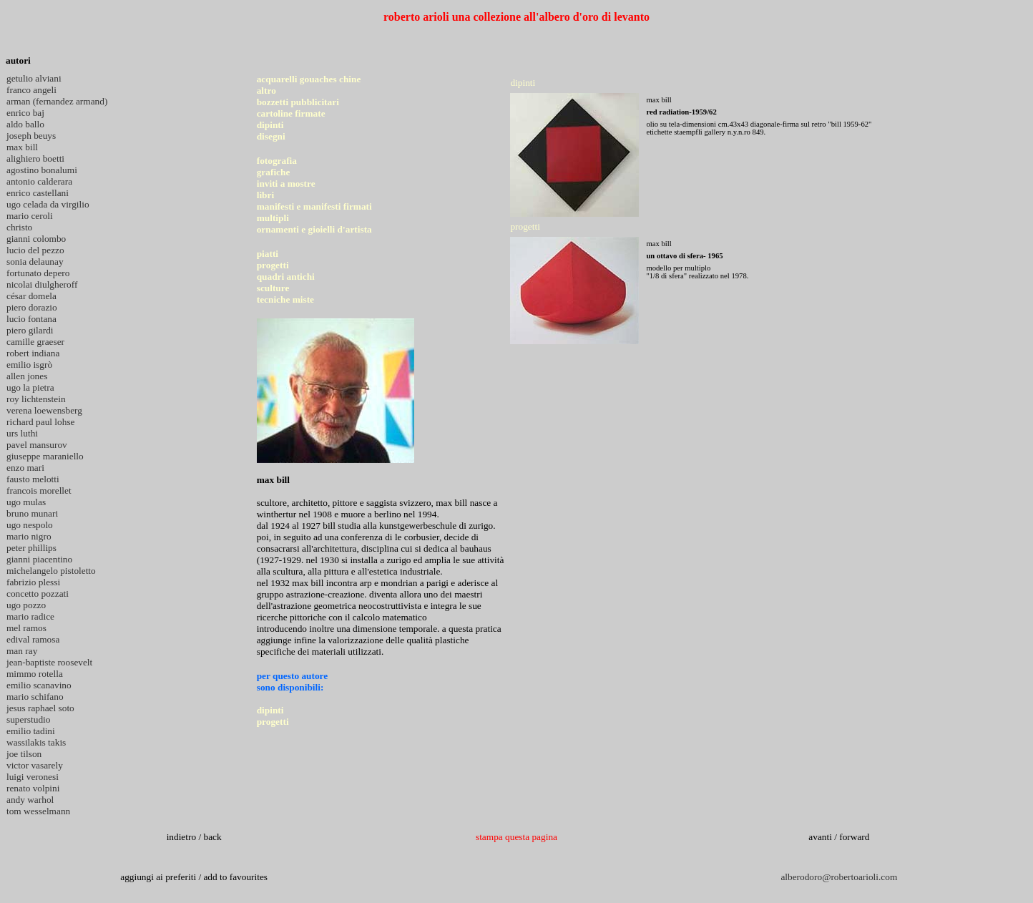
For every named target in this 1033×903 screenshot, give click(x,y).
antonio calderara (39, 181)
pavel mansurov (36, 444)
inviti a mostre (286, 183)
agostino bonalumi (41, 170)
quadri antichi (286, 276)
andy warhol (30, 799)
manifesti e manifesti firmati (314, 206)
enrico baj (25, 112)
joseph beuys (31, 135)
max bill (22, 147)
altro (266, 90)
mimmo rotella (34, 673)
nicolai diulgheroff (41, 284)
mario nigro (29, 536)
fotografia (277, 160)
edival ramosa (32, 639)
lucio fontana (31, 318)
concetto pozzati (37, 593)
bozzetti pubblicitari (298, 102)
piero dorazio (31, 307)
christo (19, 227)
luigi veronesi (32, 776)
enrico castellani (37, 192)
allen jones (26, 376)
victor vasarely (34, 765)
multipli (273, 218)
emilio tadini (30, 731)
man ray (21, 650)
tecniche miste (285, 299)
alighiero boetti (35, 158)
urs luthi (22, 433)
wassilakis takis (36, 742)
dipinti (270, 124)
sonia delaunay (35, 261)
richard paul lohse (40, 421)
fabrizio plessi (33, 582)
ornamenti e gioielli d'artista (314, 229)
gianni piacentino (39, 559)
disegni (271, 136)
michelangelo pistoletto (51, 570)
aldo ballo (25, 124)
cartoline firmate (291, 113)
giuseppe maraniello (45, 456)
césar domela (31, 296)
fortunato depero (37, 273)
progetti (273, 265)
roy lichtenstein (36, 399)
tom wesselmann (38, 811)
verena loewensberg (44, 410)
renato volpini (32, 788)
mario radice (30, 616)
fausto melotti (32, 479)
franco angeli (31, 89)
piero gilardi (30, 330)
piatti (267, 253)
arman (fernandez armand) (56, 101)
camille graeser (35, 341)
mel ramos (26, 628)
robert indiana (32, 353)
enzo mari (25, 467)
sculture (273, 288)
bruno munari (32, 513)
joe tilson (23, 753)
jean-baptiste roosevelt (49, 662)
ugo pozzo (26, 605)
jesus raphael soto (40, 708)
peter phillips (31, 547)
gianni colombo (36, 238)
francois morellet (39, 490)
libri (265, 195)
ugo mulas (26, 502)
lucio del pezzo (35, 250)
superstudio (28, 719)
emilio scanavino (39, 685)
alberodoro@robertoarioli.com (838, 877)
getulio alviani (34, 78)
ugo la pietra (30, 387)
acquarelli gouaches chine (309, 79)
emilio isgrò (29, 364)
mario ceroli (29, 215)
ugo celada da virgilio (47, 204)
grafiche (273, 172)
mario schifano (35, 696)
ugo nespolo (29, 524)
